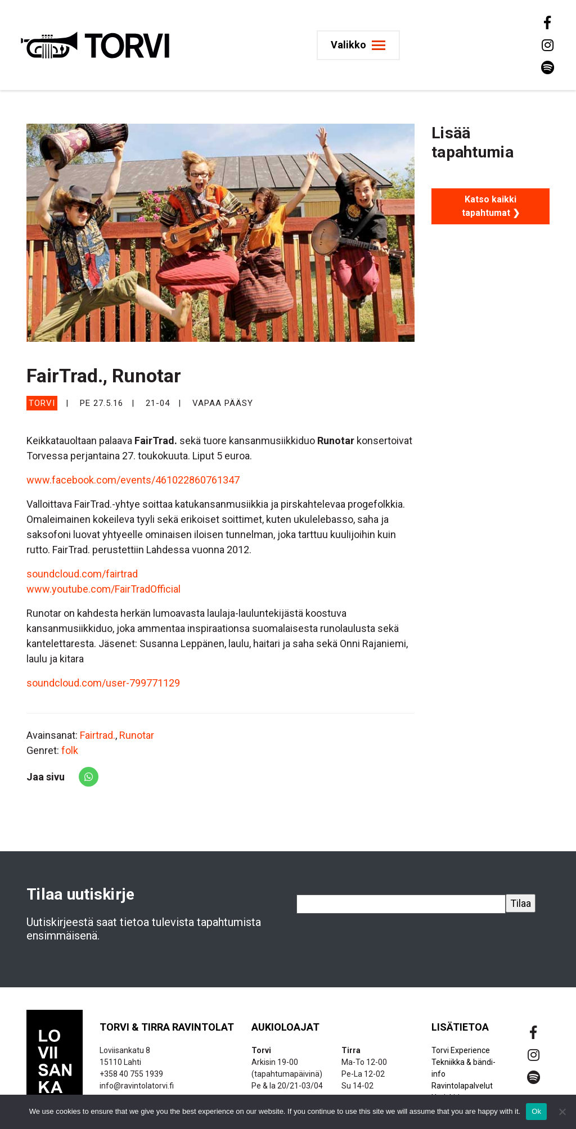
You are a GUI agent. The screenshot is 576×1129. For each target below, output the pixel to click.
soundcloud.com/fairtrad (82, 574)
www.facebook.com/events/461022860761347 (133, 480)
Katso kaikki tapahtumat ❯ (491, 206)
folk (69, 750)
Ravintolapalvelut (462, 1085)
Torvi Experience (460, 1050)
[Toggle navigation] (360, 45)
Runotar (136, 735)
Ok (536, 1111)
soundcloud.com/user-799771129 (103, 683)
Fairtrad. (97, 735)
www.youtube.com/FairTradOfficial (103, 589)
